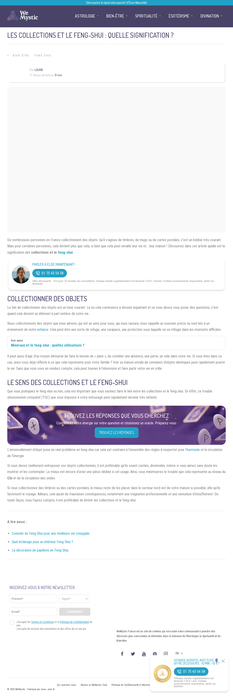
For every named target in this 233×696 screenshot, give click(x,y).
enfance (42, 329)
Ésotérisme (179, 15)
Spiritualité (146, 15)
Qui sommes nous (66, 684)
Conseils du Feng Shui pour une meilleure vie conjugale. (51, 533)
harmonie (193, 450)
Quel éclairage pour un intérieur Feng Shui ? (42, 542)
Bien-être (21, 55)
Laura (39, 70)
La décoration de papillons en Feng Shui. (40, 550)
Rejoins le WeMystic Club (94, 684)
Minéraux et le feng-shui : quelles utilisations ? (47, 345)
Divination (209, 15)
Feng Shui (43, 55)
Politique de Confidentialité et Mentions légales (135, 684)
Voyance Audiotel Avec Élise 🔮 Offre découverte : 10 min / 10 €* (197, 662)
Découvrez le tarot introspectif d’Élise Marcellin (116, 3)
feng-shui (65, 252)
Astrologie (85, 15)
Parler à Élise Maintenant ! (53, 264)
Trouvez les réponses (116, 432)
